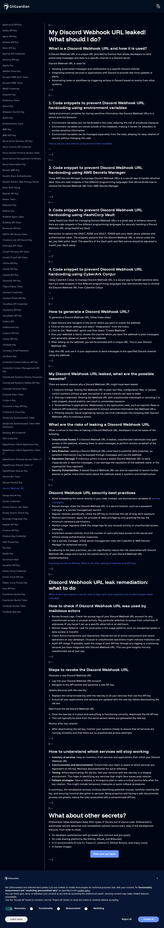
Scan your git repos (104, 854)
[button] (157, 878)
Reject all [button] (126, 919)
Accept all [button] (148, 919)
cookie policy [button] (83, 890)
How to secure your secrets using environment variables (80, 143)
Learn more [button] (16, 919)
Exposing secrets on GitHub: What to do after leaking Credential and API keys (92, 563)
